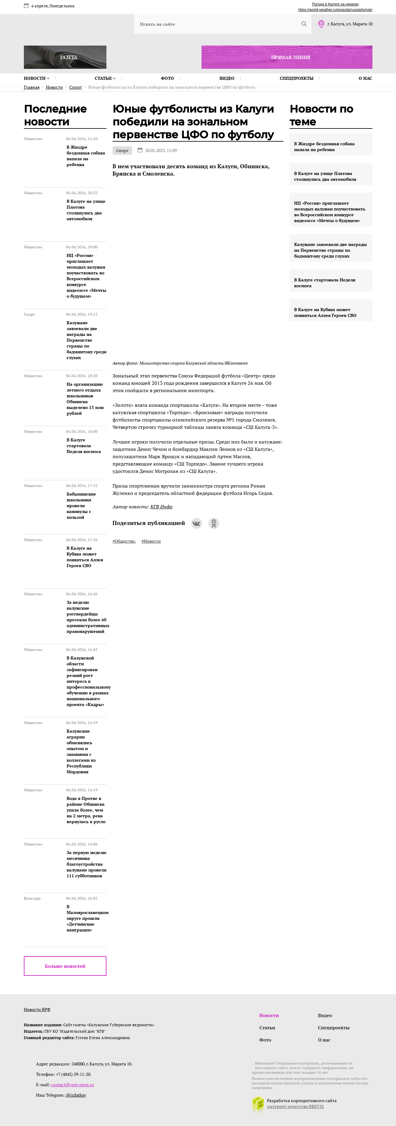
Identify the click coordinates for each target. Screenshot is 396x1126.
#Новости (151, 541)
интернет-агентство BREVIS (295, 1106)
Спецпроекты (296, 78)
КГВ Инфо (161, 506)
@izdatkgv (76, 1095)
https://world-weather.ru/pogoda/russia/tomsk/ (335, 10)
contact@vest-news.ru (72, 1084)
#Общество (124, 541)
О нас (365, 78)
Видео (227, 78)
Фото (167, 78)
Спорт (122, 150)
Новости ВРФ (37, 1009)
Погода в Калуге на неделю (335, 4)
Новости (37, 78)
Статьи (105, 78)
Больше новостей (65, 966)
